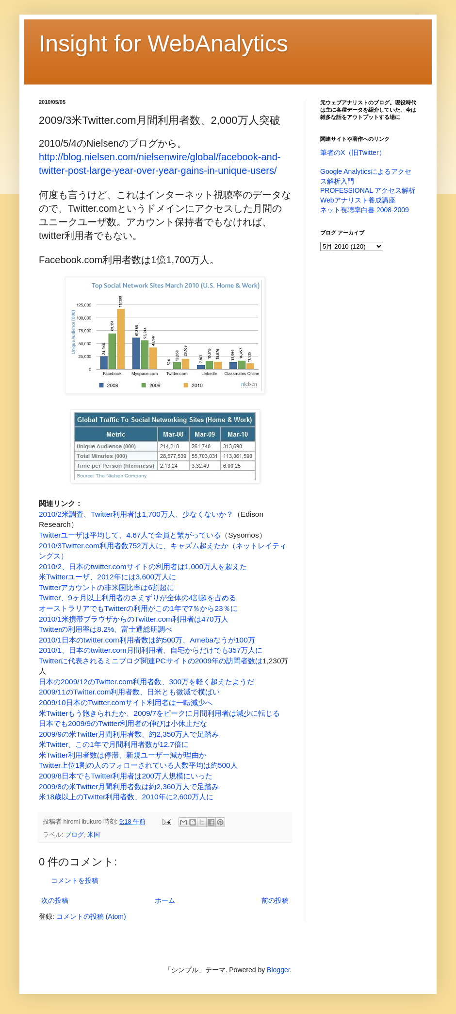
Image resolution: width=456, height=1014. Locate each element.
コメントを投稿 (74, 880)
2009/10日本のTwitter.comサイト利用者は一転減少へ (125, 702)
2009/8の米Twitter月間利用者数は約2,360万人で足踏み (129, 786)
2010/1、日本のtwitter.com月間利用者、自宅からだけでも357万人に (150, 650)
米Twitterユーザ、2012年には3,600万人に (107, 577)
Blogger (278, 970)
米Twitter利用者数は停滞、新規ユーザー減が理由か (122, 755)
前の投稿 (275, 900)
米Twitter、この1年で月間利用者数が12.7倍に (114, 744)
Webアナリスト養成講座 (357, 200)
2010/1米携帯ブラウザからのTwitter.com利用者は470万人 (133, 619)
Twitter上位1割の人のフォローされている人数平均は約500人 (138, 765)
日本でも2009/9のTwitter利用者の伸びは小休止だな (123, 723)
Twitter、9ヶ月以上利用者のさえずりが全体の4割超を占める (137, 597)
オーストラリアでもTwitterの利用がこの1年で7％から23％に (138, 608)
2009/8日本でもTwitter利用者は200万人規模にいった (125, 776)
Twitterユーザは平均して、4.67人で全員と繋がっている (130, 535)
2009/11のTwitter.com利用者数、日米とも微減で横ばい (129, 692)
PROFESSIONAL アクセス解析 (367, 190)
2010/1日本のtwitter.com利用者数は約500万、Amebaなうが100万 (147, 640)
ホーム (165, 900)
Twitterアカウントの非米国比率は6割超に (106, 587)
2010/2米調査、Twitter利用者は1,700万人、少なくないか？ (136, 514)
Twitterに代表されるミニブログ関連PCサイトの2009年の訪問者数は (150, 661)
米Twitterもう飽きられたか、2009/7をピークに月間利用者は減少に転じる (159, 713)
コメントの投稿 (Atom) (91, 916)
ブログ (74, 834)
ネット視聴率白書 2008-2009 (364, 210)
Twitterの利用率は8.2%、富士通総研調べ (105, 629)
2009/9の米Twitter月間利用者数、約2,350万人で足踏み (129, 734)
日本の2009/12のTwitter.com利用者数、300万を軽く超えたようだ (146, 681)
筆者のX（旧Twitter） (353, 152)
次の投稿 (54, 900)
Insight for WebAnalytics (163, 43)
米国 (93, 834)
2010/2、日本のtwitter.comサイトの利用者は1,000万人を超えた (143, 566)
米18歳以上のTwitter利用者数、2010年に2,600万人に (126, 797)
